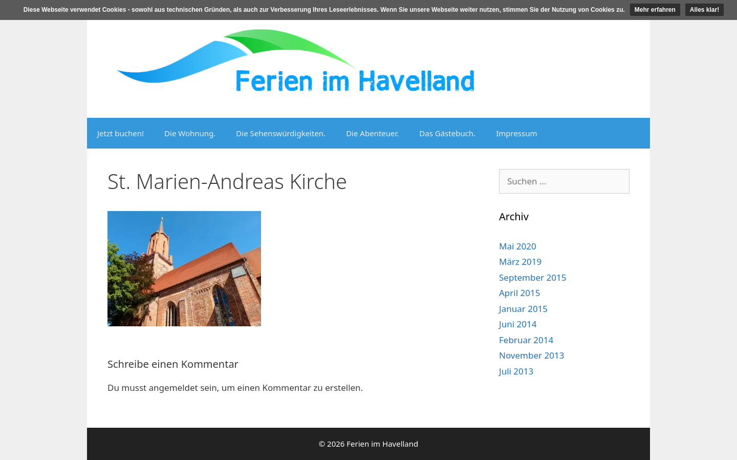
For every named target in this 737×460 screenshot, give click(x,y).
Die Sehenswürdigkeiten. (281, 133)
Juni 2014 (517, 324)
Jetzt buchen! (120, 133)
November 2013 (531, 355)
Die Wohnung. (189, 133)
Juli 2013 (516, 371)
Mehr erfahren (655, 9)
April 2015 (519, 293)
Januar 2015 (523, 309)
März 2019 (520, 261)
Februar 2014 (526, 340)
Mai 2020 (517, 246)
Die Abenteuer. (372, 133)
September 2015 (532, 277)
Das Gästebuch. (447, 133)
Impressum (516, 133)
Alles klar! (704, 9)
